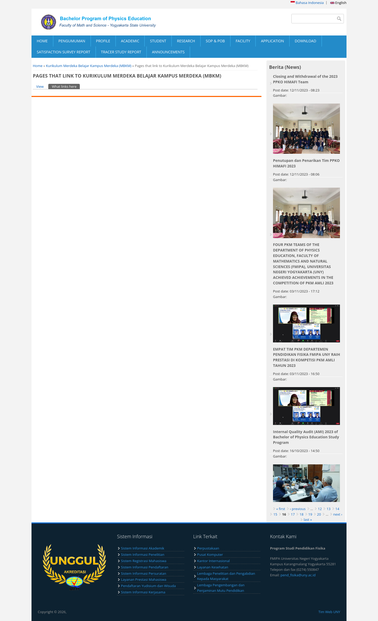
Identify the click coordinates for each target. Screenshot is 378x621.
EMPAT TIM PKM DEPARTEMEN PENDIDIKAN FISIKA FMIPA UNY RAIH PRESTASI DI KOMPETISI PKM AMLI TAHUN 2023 (306, 357)
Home (38, 65)
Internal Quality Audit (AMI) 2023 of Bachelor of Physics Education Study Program (306, 437)
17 (293, 514)
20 (319, 514)
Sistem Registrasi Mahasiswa (143, 560)
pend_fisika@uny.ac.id (298, 575)
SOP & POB (215, 40)
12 (320, 508)
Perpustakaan (208, 548)
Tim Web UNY (329, 611)
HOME (42, 40)
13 (328, 508)
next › (337, 514)
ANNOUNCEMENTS (168, 51)
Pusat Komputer (210, 554)
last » (308, 519)
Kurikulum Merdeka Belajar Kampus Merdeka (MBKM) (89, 65)
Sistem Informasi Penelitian (142, 554)
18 (301, 514)
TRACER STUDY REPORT (121, 51)
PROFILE (103, 40)
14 (337, 508)
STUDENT (158, 40)
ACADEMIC (130, 40)
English (338, 2)
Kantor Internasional (213, 560)
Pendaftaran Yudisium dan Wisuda (148, 585)
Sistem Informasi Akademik (142, 548)
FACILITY (243, 40)
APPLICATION (272, 40)
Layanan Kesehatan (212, 567)
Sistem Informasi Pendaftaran (144, 567)
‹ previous (298, 508)
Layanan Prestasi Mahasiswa (143, 579)
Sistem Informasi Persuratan (143, 573)
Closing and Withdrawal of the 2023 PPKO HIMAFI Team (305, 79)
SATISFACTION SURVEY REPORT (63, 51)
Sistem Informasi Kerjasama (143, 592)
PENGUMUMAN (72, 40)
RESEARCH (186, 40)
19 (310, 514)
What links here (66, 86)
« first (280, 508)
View (40, 86)
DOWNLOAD (305, 40)
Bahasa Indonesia (307, 2)
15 (275, 514)
